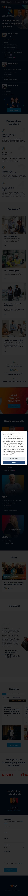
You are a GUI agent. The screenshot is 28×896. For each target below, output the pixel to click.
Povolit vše (14, 462)
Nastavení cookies (14, 458)
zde (13, 453)
